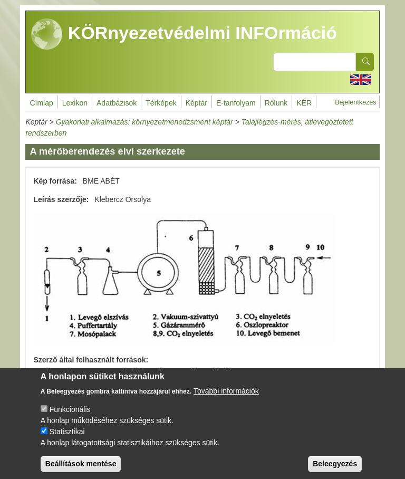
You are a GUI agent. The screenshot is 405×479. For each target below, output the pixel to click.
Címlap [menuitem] (41, 103)
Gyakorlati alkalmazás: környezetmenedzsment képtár (144, 122)
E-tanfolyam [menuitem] (236, 103)
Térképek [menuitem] (161, 103)
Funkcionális (70, 418)
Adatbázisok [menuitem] (117, 103)
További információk (226, 400)
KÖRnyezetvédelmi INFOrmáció (184, 34)
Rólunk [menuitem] (276, 103)
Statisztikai (67, 440)
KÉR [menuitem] (304, 103)
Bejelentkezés (355, 102)
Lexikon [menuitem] (75, 103)
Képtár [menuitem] (196, 103)
